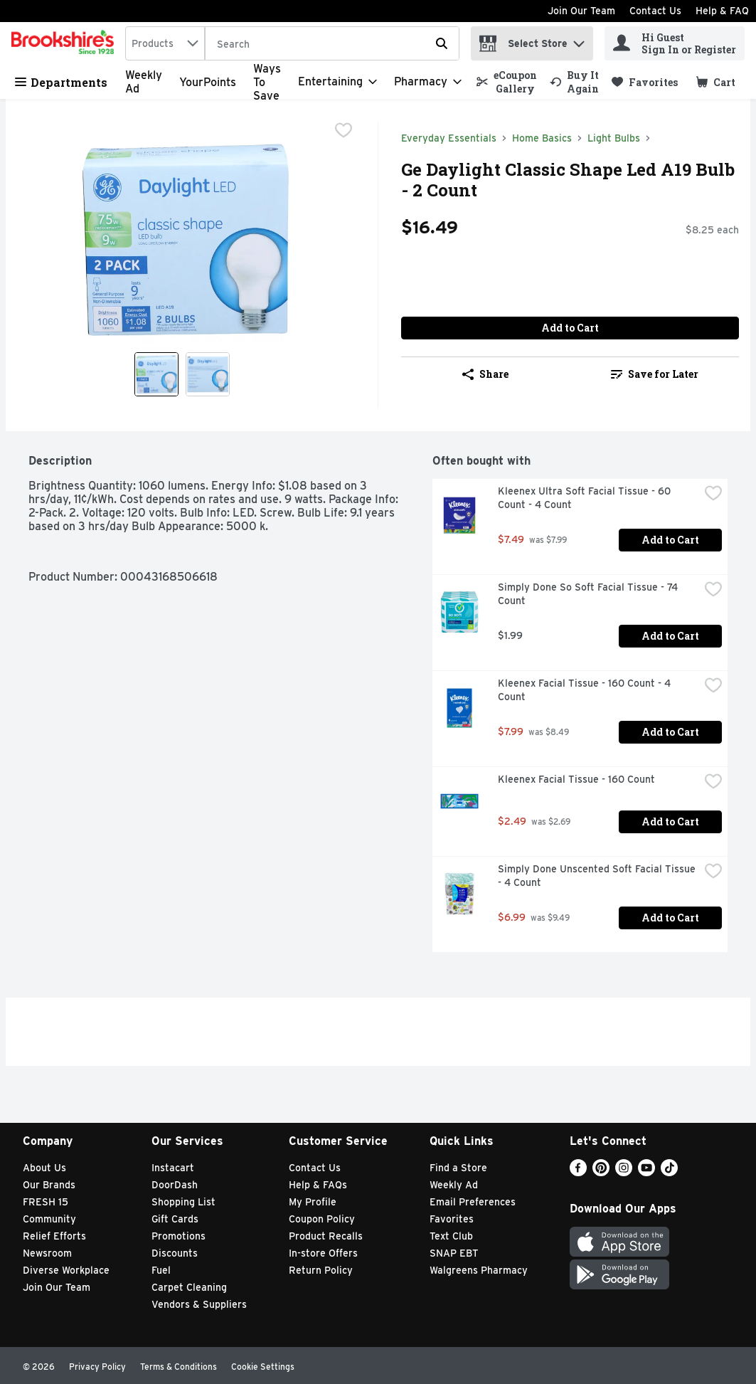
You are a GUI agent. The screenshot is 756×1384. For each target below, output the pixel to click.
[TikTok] (669, 1172)
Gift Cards (174, 1219)
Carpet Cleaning (189, 1287)
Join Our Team (581, 10)
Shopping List (183, 1202)
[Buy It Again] (574, 82)
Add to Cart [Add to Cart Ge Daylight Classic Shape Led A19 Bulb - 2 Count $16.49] (570, 327)
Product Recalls (326, 1236)
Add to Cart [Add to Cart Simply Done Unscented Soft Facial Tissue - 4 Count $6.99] (670, 917)
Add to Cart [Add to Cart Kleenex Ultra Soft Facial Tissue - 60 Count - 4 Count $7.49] (670, 539)
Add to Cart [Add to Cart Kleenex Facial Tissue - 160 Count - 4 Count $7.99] (670, 732)
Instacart (172, 1167)
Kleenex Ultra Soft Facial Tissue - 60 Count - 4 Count (586, 497)
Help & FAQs (318, 1184)
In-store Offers (323, 1253)
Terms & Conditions (178, 1366)
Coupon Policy (322, 1219)
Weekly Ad (454, 1184)
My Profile (312, 1202)
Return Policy (321, 1270)
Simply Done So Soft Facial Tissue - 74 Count (589, 593)
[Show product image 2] (208, 374)
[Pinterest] (600, 1172)
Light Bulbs (613, 138)
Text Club (451, 1236)
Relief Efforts (54, 1236)
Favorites (452, 1219)
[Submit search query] (441, 43)
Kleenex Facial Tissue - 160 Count (576, 779)
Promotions (178, 1236)
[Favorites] (644, 82)
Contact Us (655, 10)
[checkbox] (343, 132)
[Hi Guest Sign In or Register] (675, 43)
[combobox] (165, 43)
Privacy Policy (97, 1366)
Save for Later (654, 374)
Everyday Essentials (448, 138)
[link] (506, 82)
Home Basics (542, 138)
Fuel (161, 1270)
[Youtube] (646, 1172)
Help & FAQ (722, 10)
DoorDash (174, 1184)
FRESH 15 (45, 1202)
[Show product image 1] (156, 374)
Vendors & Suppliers (199, 1304)
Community (49, 1219)
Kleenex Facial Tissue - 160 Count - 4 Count (586, 689)
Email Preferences (473, 1202)
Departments (61, 82)
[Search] (332, 44)
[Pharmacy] (428, 82)
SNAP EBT (454, 1253)
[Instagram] (623, 1172)
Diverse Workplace (66, 1270)
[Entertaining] (337, 82)
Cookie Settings (262, 1366)
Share (485, 374)
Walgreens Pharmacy (479, 1270)
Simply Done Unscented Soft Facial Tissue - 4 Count (598, 875)
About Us (44, 1167)
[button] (579, 40)
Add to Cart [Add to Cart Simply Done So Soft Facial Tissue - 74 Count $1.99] (670, 636)
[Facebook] (578, 1172)
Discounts (174, 1253)
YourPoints (207, 82)
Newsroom (47, 1253)
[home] (65, 43)
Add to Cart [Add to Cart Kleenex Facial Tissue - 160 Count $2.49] (670, 821)
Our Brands (49, 1184)
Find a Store (458, 1167)
